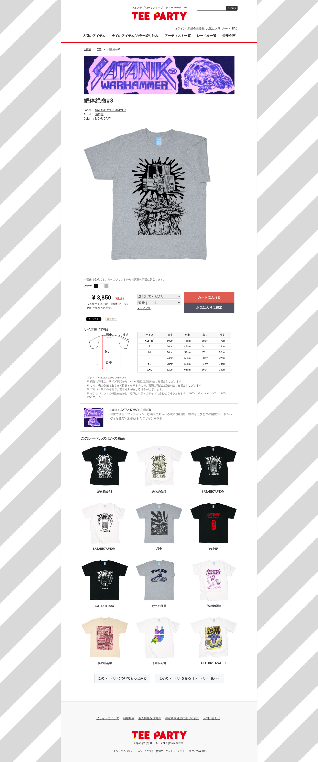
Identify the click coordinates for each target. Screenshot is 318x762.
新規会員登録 (196, 28)
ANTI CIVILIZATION (213, 663)
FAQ (235, 28)
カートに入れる (209, 297)
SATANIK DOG (104, 606)
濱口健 (99, 114)
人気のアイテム (94, 36)
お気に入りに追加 (209, 307)
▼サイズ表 (144, 308)
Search (232, 8)
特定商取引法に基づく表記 (182, 718)
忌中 (159, 548)
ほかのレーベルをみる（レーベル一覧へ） (189, 678)
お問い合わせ (211, 718)
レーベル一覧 (206, 36)
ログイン (180, 28)
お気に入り (213, 28)
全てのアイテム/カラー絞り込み (135, 36)
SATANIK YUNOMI (213, 491)
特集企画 (228, 36)
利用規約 (128, 718)
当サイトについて (107, 718)
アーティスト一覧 (178, 36)
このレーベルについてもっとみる (122, 678)
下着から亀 (159, 663)
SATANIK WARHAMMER (110, 110)
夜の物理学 (213, 606)
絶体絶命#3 (104, 491)
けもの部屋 (159, 606)
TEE (99, 49)
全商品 (87, 49)
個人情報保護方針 (149, 718)
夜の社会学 (104, 663)
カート (226, 28)
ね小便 (213, 548)
